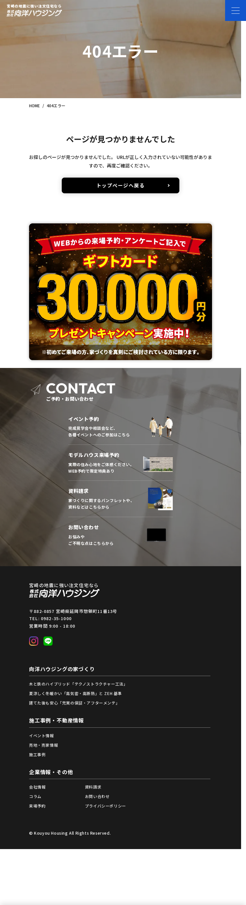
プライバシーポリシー (105, 806)
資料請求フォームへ (120, 499)
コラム (35, 796)
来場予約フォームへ (120, 462)
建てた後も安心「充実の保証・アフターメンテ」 (74, 702)
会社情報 (37, 787)
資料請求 (93, 787)
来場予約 (37, 806)
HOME (34, 105)
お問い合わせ (97, 796)
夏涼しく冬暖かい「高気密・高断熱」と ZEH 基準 (75, 693)
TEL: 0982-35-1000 (50, 618)
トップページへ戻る (120, 185)
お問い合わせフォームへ (120, 535)
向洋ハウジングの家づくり (62, 669)
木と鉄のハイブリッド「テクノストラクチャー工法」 (78, 684)
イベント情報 (41, 735)
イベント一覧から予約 (120, 426)
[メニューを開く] (235, 10)
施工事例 (37, 754)
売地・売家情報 (43, 745)
